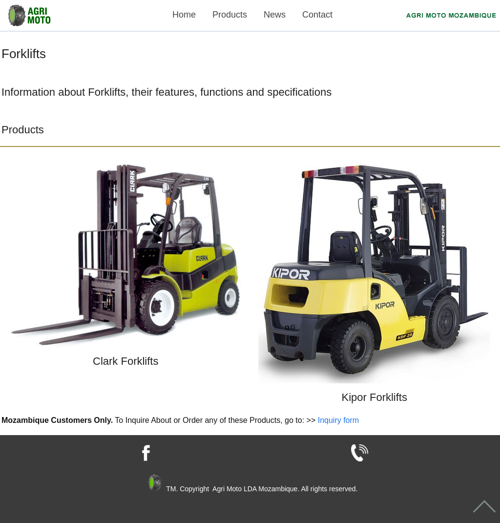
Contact (317, 15)
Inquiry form (338, 420)
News (275, 15)
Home (184, 15)
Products (229, 15)
